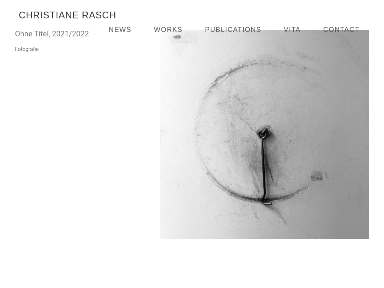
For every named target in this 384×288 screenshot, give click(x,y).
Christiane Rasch (67, 15)
